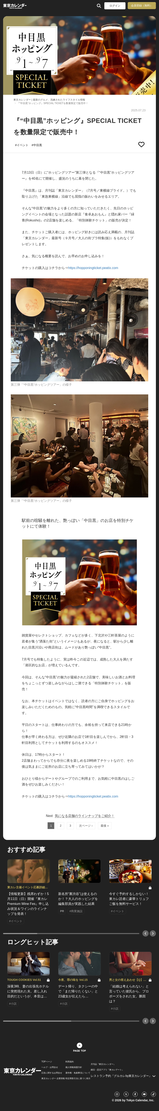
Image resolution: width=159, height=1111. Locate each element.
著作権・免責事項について (77, 1073)
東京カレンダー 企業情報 (53, 1078)
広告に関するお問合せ (51, 1073)
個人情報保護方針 (73, 1067)
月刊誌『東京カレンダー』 (103, 1064)
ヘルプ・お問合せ (49, 1067)
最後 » (105, 825)
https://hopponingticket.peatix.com (93, 268)
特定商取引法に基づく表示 (77, 1078)
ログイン (115, 5)
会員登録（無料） (142, 5)
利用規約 (69, 1062)
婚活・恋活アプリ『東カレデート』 (107, 1070)
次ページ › (86, 825)
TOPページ (46, 1062)
